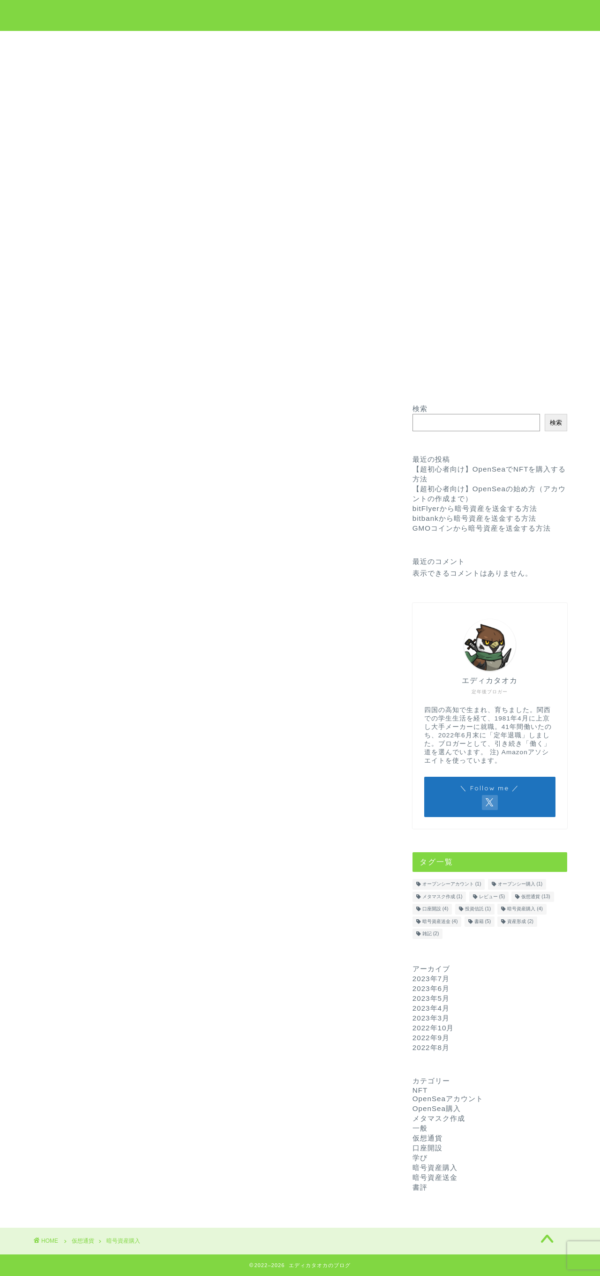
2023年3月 (431, 1018)
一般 (420, 1128)
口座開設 (427, 1148)
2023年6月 (431, 988)
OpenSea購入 (436, 1108)
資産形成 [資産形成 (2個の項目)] (520, 921)
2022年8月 (431, 1047)
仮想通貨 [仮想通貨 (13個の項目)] (535, 896)
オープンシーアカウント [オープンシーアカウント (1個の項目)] (451, 884)
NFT (333, 42)
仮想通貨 (253, 42)
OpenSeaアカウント (447, 1099)
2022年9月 (431, 1038)
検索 (420, 409)
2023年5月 (431, 998)
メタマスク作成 (438, 1118)
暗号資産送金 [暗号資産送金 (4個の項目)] (440, 921)
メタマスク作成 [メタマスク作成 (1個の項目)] (442, 896)
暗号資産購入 (435, 1167)
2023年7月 (431, 979)
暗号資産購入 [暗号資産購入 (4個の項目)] (525, 909)
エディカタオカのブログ (300, 14)
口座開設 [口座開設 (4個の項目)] (435, 909)
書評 (420, 1187)
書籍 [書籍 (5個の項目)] (482, 921)
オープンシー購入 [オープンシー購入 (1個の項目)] (520, 884)
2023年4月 (431, 1008)
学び (296, 42)
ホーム (207, 42)
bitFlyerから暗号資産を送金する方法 (474, 508)
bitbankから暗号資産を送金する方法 (474, 518)
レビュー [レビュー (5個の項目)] (492, 896)
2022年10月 (433, 1028)
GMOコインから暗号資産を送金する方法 (481, 528)
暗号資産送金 (435, 1177)
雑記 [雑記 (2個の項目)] (430, 933)
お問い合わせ (383, 42)
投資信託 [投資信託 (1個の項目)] (478, 909)
